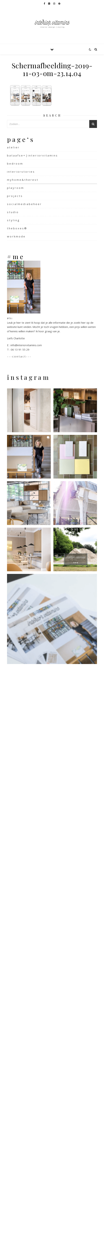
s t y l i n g (13, 220)
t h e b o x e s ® (17, 228)
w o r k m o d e (16, 236)
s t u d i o (12, 212)
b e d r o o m (14, 163)
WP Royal (61, 1242)
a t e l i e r (13, 147)
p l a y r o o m (15, 188)
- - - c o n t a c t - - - (19, 356)
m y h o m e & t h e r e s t (22, 179)
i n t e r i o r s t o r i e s (20, 171)
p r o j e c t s (14, 196)
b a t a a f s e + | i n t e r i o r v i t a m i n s (32, 155)
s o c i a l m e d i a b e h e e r (24, 204)
